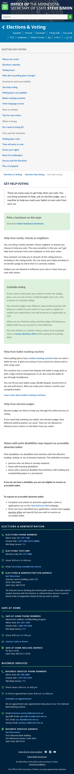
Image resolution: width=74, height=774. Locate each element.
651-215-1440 (23, 538)
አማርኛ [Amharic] (57, 37)
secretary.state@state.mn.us (26, 566)
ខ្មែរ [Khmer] (49, 37)
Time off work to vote (13, 144)
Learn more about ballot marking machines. (25, 395)
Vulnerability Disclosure (37, 756)
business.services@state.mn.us (27, 713)
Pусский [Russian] (67, 32)
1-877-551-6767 (24, 677)
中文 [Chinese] (12, 37)
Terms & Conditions (37, 764)
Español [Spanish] (17, 32)
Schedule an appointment (18, 698)
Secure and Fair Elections (14, 160)
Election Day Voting (35, 174)
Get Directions (13, 576)
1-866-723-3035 (24, 625)
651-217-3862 (25, 554)
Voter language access (13, 103)
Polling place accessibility (14, 92)
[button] (70, 16)
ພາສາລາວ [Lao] (22, 37)
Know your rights (10, 149)
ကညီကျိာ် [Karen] (68, 37)
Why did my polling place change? (18, 75)
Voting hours (8, 70)
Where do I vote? (10, 59)
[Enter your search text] (35, 16)
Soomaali (40, 32)
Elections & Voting (24, 27)
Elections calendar (11, 64)
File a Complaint (10, 166)
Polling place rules (11, 138)
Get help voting (9, 87)
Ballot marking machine (13, 98)
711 (24, 544)
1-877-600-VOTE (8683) (28, 541)
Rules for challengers (12, 155)
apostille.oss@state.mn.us (33, 716)
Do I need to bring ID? (13, 127)
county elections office (26, 333)
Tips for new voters (11, 115)
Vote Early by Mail (40, 505)
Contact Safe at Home (17, 641)
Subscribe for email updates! (30, 752)
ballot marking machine (41, 358)
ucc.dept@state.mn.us (27, 719)
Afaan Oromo (38, 37)
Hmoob (28, 32)
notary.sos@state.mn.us (30, 722)
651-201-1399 (23, 622)
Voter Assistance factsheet (30, 223)
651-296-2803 (23, 674)
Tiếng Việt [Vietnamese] (54, 32)
